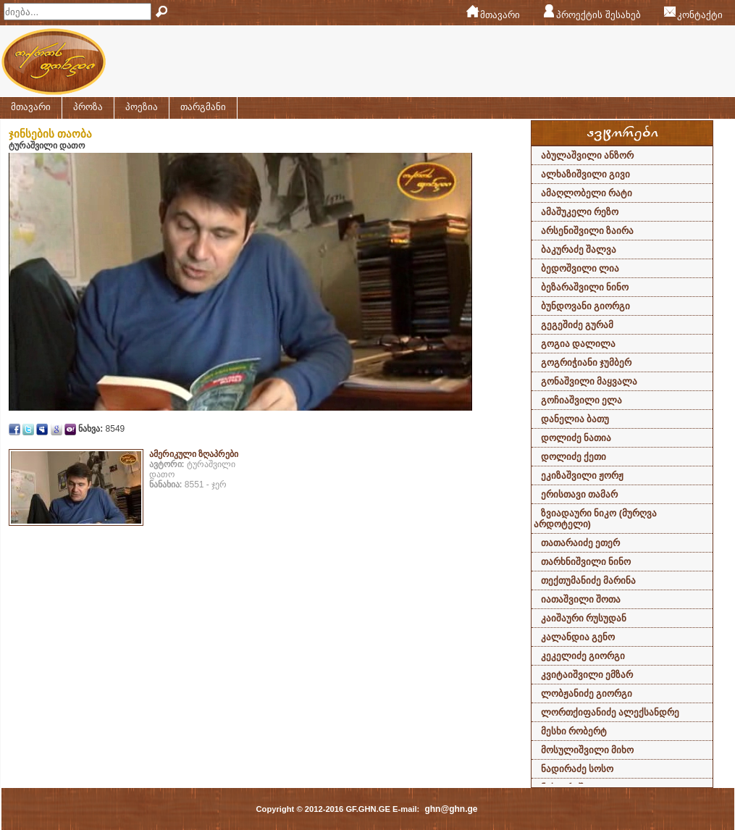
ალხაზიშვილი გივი (586, 174)
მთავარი (500, 14)
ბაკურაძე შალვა (579, 249)
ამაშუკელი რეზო (580, 211)
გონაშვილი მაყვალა (589, 381)
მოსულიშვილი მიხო (587, 750)
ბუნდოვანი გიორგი (586, 306)
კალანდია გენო (578, 637)
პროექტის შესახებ (598, 14)
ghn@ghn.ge (450, 809)
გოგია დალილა (578, 343)
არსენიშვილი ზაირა (587, 230)
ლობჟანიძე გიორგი (587, 693)
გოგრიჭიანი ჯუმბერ (586, 362)
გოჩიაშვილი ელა (582, 400)
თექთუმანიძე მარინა (589, 580)
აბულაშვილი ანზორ (587, 155)
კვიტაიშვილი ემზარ (587, 674)
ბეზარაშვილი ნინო (585, 287)
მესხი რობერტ (574, 731)
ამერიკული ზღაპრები (193, 454)
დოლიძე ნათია (576, 437)
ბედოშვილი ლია (580, 268)
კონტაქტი (700, 14)
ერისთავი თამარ (579, 494)
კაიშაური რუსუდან (584, 618)
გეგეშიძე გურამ (577, 324)
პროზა (88, 106)
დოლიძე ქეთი (574, 456)
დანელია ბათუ (575, 419)
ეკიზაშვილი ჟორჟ (582, 475)
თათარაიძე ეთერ (581, 542)
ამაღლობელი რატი (587, 193)
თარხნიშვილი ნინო (586, 561)
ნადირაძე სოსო (577, 768)
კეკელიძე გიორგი (583, 655)
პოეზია (141, 106)
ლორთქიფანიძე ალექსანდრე (610, 712)
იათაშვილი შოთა (581, 599)
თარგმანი (203, 106)
